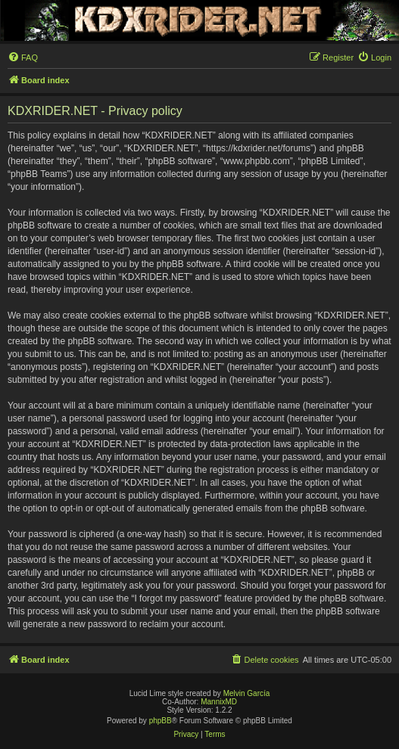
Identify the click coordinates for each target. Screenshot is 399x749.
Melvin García (246, 693)
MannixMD (219, 702)
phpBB (160, 720)
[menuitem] (23, 57)
